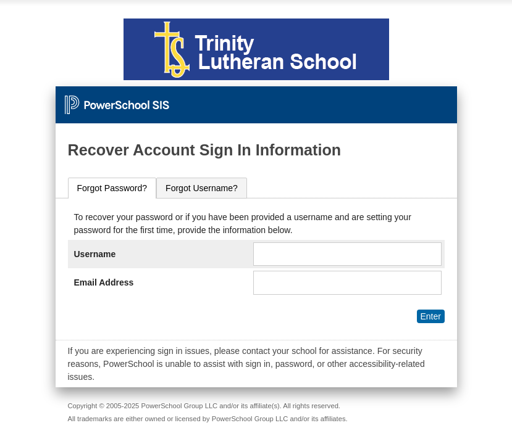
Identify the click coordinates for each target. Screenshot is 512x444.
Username (95, 254)
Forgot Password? (112, 188)
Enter (430, 316)
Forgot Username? (202, 188)
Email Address (104, 282)
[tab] (112, 188)
